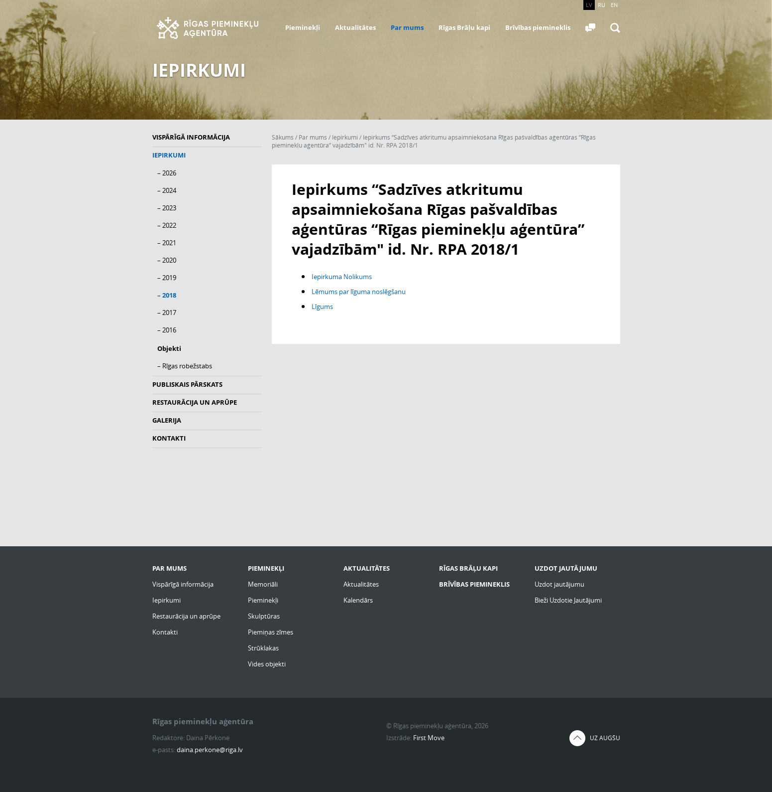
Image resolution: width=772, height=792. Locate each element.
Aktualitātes (355, 27)
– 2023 (166, 207)
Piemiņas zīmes (270, 632)
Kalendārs (358, 600)
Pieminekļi (302, 27)
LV (589, 4)
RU (601, 4)
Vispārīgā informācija (191, 137)
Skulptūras (264, 616)
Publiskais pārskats (187, 384)
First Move (428, 737)
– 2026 (166, 172)
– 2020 (166, 260)
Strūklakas (263, 647)
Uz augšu (605, 738)
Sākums (283, 137)
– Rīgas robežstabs (184, 365)
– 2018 (166, 295)
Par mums (407, 27)
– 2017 (166, 312)
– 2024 (166, 190)
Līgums (322, 306)
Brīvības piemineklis (537, 27)
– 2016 (166, 329)
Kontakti (169, 438)
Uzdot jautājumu (559, 584)
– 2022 (166, 225)
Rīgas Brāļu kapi (464, 27)
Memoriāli (263, 584)
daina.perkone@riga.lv (210, 749)
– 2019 (166, 277)
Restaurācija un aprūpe (194, 402)
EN (614, 4)
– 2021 (166, 242)
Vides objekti (267, 663)
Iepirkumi (169, 155)
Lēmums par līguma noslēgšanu (359, 291)
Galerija (166, 420)
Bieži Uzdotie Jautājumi (568, 600)
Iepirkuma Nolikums (342, 276)
